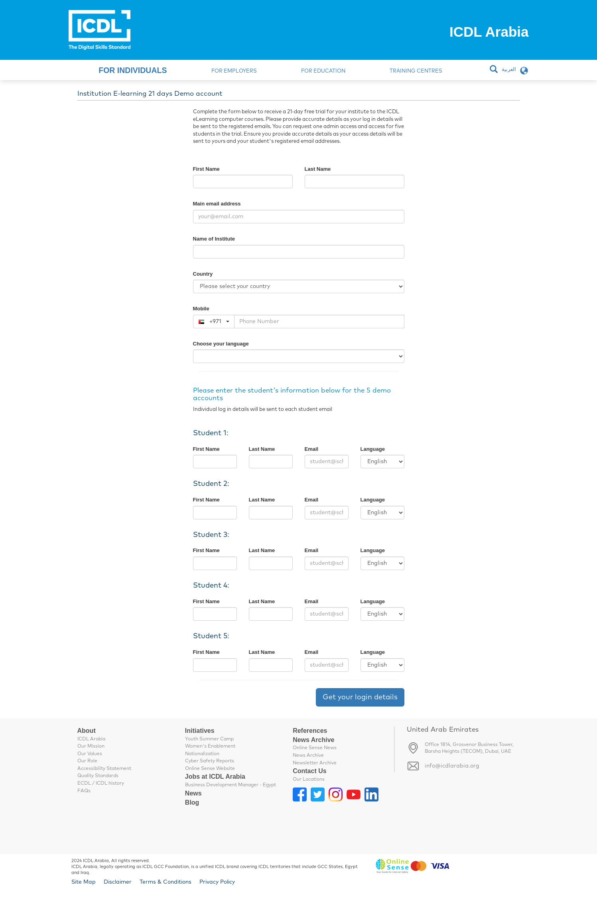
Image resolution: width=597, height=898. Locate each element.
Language (373, 449)
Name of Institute (214, 239)
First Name (206, 169)
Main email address (217, 204)
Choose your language (221, 344)
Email (312, 449)
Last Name (318, 169)
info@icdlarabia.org (452, 766)
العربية (509, 69)
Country (203, 274)
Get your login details (360, 697)
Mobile (201, 309)
